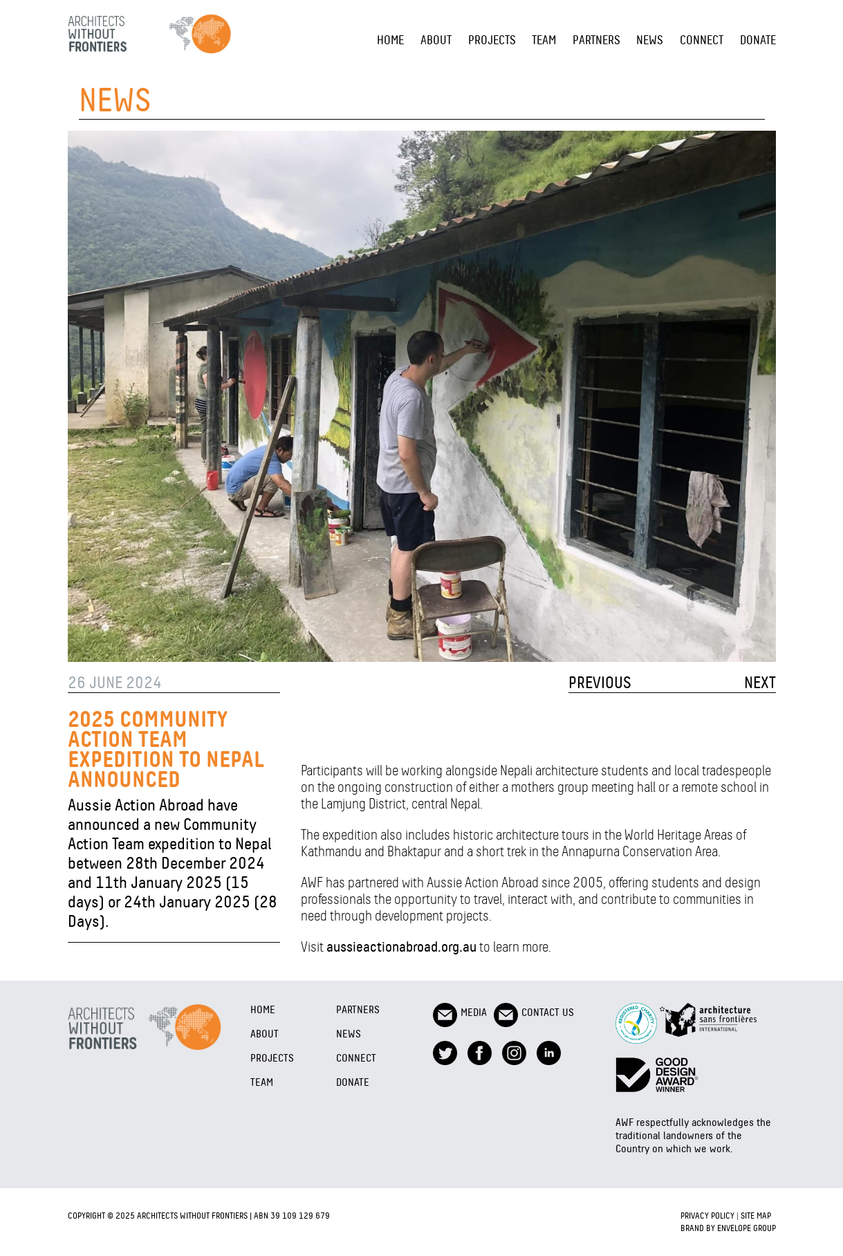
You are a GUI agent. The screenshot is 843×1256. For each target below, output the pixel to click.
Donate (758, 40)
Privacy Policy (707, 1215)
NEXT (760, 682)
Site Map (756, 1215)
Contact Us (534, 1012)
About (436, 40)
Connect (701, 40)
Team (544, 40)
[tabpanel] (422, 396)
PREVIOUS (599, 682)
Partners (596, 40)
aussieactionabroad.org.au (401, 947)
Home (390, 40)
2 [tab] (126, 627)
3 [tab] (147, 627)
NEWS (649, 40)
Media (460, 1012)
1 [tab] (106, 627)
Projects (492, 40)
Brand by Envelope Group (728, 1228)
